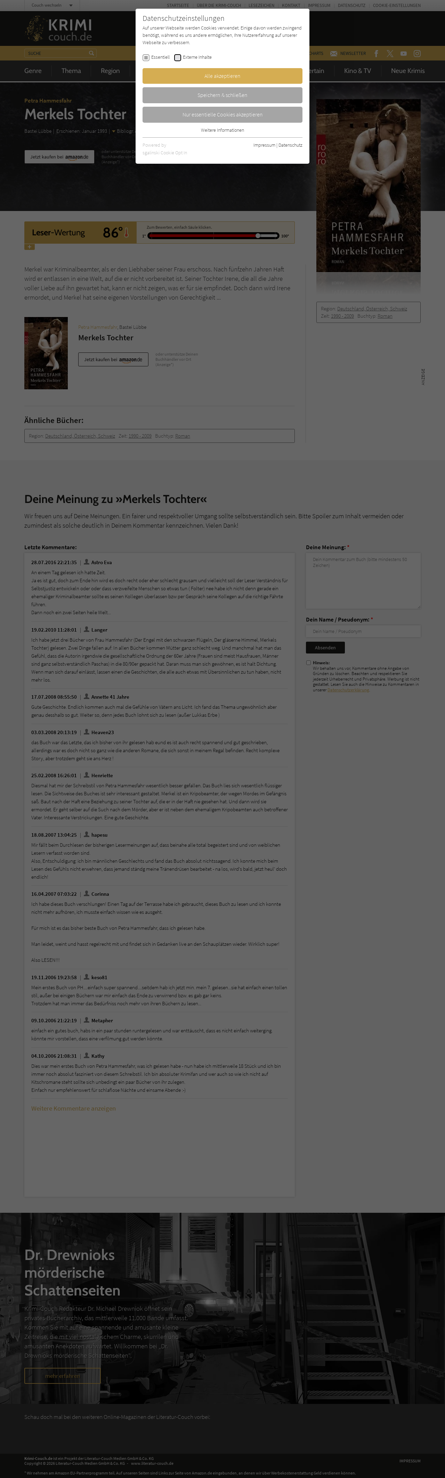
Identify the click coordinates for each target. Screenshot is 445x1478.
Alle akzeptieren (222, 75)
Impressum (264, 145)
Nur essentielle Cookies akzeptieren (223, 114)
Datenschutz (290, 145)
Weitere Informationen (222, 130)
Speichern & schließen (222, 94)
